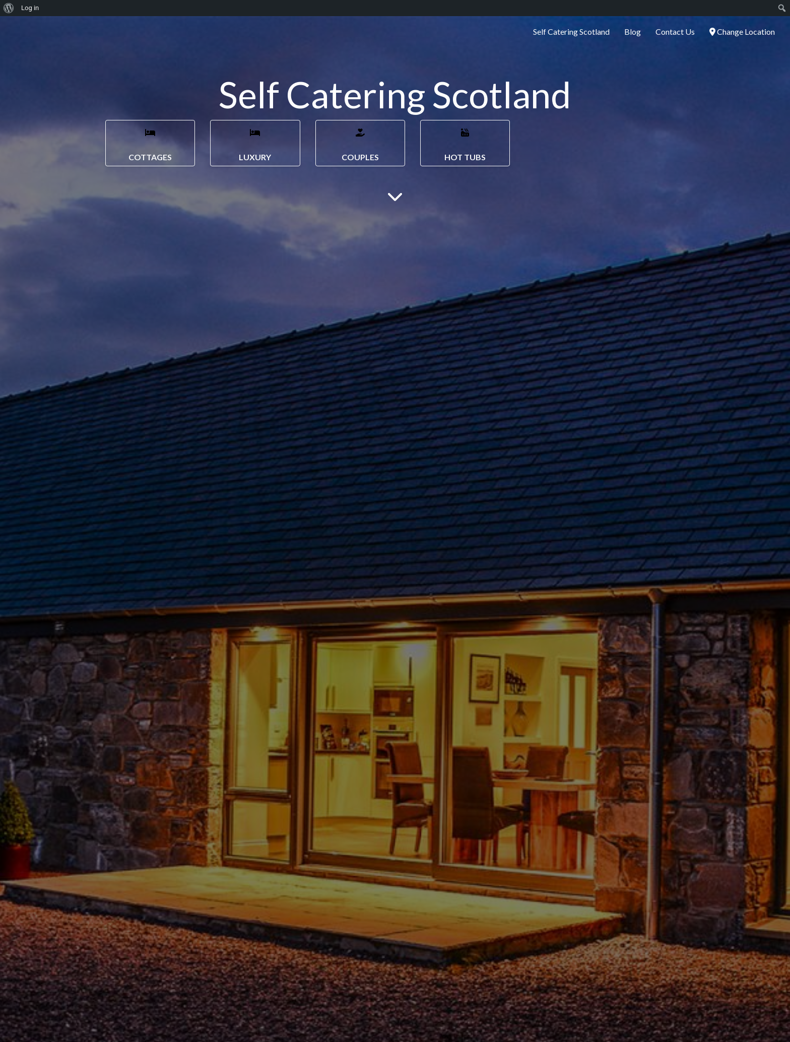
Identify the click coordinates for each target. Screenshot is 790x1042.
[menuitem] (9, 8)
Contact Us (675, 31)
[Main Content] (395, 196)
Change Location (742, 31)
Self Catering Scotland (571, 31)
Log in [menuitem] (30, 8)
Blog (632, 31)
